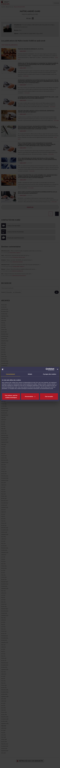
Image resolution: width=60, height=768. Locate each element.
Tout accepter (49, 396)
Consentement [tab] (10, 374)
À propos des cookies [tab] (49, 374)
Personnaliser (30, 396)
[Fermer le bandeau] (57, 369)
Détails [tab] (30, 374)
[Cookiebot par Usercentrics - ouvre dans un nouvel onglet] (47, 369)
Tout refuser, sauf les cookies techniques (11, 396)
